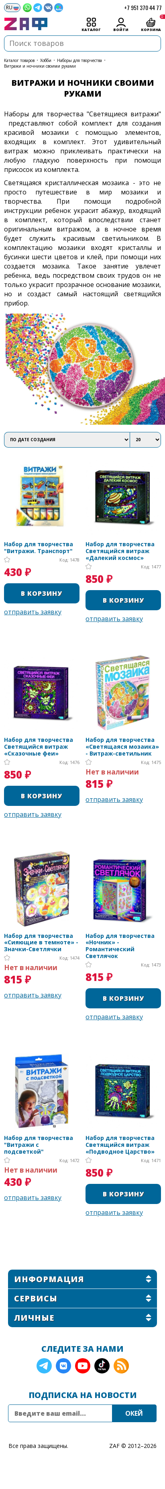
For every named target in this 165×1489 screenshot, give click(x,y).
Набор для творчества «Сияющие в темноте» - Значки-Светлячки (41, 943)
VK (63, 1365)
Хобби (45, 60)
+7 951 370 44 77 (143, 7)
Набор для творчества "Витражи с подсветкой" (38, 1145)
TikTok (102, 1365)
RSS (121, 1365)
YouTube (82, 1365)
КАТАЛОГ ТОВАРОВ (19, 60)
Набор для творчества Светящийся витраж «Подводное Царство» (120, 1145)
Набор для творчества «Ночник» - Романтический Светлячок (120, 946)
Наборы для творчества (79, 60)
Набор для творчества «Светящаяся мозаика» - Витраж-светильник (122, 747)
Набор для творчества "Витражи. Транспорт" (38, 548)
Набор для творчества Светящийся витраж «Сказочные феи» (38, 747)
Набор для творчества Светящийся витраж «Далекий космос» (120, 551)
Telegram (44, 1365)
